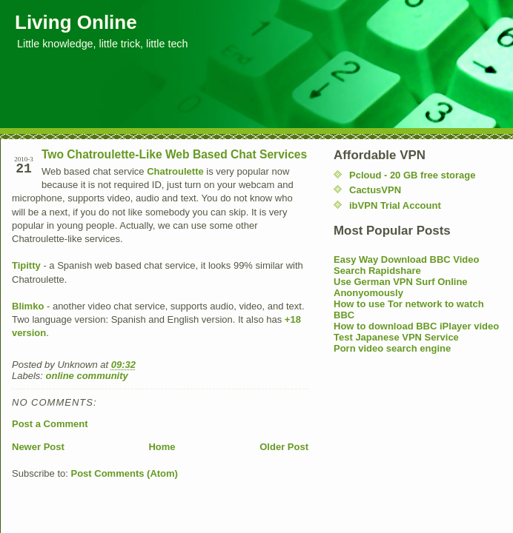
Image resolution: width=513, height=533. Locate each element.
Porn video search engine (392, 348)
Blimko (28, 306)
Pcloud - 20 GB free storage (412, 175)
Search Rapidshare (377, 270)
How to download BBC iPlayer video (416, 326)
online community (87, 375)
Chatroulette (175, 171)
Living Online (76, 22)
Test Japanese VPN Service (396, 337)
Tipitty (26, 265)
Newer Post (38, 446)
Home (161, 446)
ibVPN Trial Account (395, 205)
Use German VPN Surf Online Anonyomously (401, 287)
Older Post (283, 446)
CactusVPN (375, 189)
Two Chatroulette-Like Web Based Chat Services (174, 154)
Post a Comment (50, 423)
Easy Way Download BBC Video (407, 259)
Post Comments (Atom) (124, 473)
